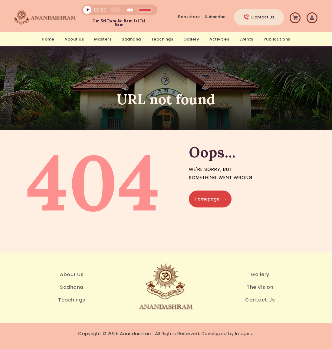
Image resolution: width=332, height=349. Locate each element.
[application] (115, 11)
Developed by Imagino (228, 333)
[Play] (87, 10)
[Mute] (130, 10)
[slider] (115, 9)
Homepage (207, 199)
